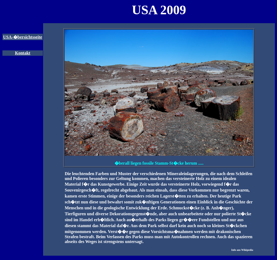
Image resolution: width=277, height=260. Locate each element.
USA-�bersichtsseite (22, 37)
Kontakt (22, 53)
